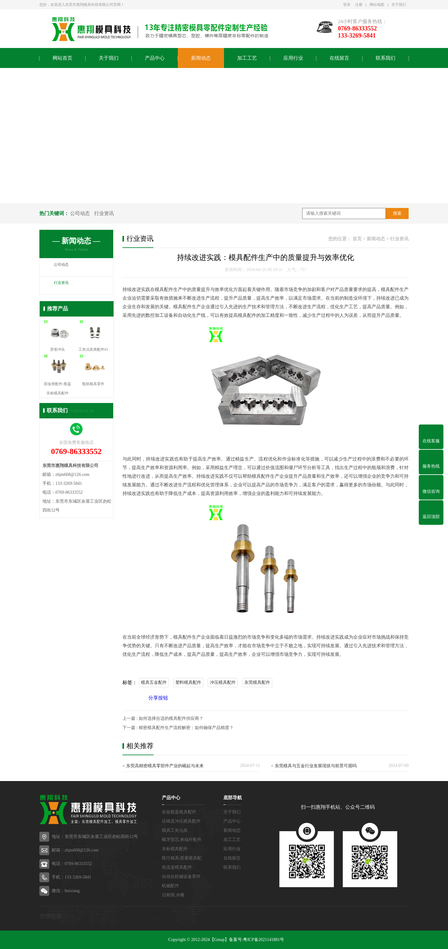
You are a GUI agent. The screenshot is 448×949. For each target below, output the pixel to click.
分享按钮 (158, 697)
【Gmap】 (219, 939)
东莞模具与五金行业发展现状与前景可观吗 (316, 766)
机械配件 (170, 885)
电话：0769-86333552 (72, 863)
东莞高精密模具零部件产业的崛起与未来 (165, 766)
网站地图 (377, 4)
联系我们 (385, 58)
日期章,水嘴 (173, 895)
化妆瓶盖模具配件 (179, 812)
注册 (358, 4)
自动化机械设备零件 (181, 876)
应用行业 (293, 58)
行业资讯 (104, 213)
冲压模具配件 (223, 682)
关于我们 (398, 4)
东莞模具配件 (257, 682)
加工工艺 (247, 58)
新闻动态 (201, 58)
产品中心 (155, 58)
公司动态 (80, 213)
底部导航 (232, 797)
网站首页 (62, 58)
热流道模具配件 (177, 867)
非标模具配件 (175, 849)
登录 (346, 4)
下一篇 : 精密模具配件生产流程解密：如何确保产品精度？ (178, 727)
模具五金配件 (154, 682)
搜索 (397, 213)
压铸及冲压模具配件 (181, 821)
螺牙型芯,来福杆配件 (182, 839)
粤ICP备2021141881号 (263, 939)
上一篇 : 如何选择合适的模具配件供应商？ (162, 718)
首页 (357, 238)
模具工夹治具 (175, 830)
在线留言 (339, 58)
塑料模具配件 (188, 682)
